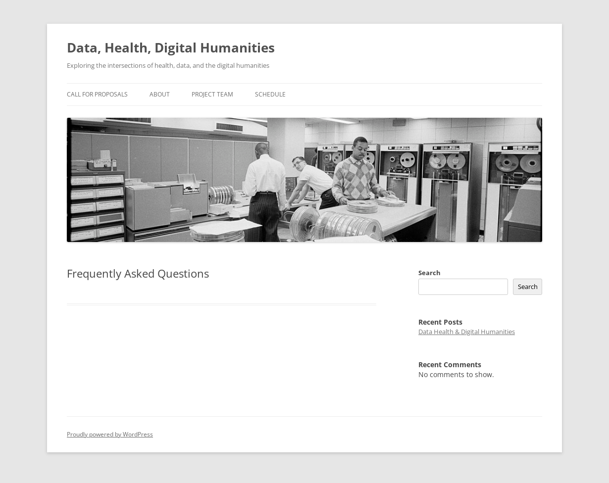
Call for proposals (97, 94)
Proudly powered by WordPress (110, 434)
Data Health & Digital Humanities (466, 331)
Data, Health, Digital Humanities (171, 47)
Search (429, 272)
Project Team (212, 94)
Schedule (270, 94)
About (160, 94)
